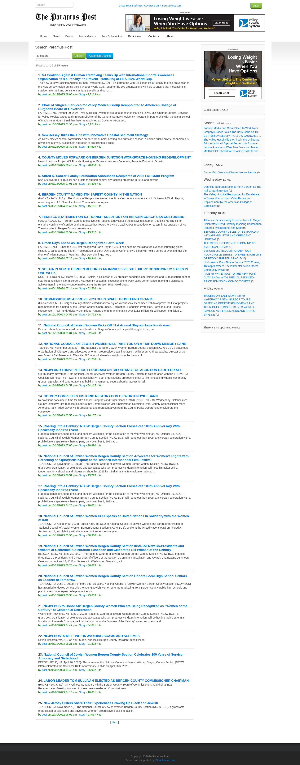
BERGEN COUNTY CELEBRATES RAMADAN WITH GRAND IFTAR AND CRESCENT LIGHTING (231, 235)
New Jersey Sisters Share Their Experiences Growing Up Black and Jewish (101, 703)
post (44, 94)
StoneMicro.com (165, 760)
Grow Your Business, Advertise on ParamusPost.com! (150, 5)
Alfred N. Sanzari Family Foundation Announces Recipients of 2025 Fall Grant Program (108, 176)
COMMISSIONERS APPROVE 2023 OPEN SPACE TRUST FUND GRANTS (98, 299)
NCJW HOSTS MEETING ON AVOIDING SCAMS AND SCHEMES (92, 636)
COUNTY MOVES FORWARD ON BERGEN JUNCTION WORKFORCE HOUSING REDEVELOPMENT (116, 157)
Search (79, 55)
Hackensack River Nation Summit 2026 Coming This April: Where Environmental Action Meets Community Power (232, 266)
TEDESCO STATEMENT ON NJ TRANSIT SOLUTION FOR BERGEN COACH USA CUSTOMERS (113, 217)
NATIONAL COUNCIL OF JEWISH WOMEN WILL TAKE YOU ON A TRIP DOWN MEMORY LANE (115, 344)
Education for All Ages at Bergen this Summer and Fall (236, 143)
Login (256, 5)
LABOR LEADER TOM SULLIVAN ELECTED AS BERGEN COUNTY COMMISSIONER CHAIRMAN (116, 681)
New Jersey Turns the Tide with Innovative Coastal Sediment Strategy (95, 135)
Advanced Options (100, 55)
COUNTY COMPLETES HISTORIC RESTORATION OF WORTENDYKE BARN (101, 396)
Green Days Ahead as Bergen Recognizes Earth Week (83, 243)
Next (114, 722)
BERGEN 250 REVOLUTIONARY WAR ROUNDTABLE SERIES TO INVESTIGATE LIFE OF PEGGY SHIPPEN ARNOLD (233, 254)
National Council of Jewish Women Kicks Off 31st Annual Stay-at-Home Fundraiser (107, 325)
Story (82, 94)
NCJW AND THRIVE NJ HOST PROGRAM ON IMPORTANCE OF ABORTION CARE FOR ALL (113, 370)
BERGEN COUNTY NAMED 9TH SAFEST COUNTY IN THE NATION (92, 194)
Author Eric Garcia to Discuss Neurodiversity (230, 172)
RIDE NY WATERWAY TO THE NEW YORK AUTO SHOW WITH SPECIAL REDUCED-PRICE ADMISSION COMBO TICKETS (230, 277)
